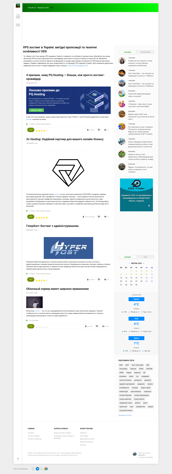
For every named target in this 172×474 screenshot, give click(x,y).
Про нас (83, 445)
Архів (145, 257)
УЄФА (141, 369)
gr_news (90, 326)
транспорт (123, 407)
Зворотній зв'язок (86, 442)
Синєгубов (123, 369)
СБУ (147, 365)
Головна (31, 433)
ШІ (144, 373)
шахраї (150, 407)
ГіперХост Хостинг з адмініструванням (52, 226)
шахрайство (140, 407)
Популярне (127, 52)
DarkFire (92, 130)
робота (137, 403)
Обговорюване (145, 52)
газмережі (145, 376)
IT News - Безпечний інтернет (40, 124)
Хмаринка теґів (43, 8)
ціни (131, 407)
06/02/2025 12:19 (31, 230)
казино (150, 384)
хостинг (29, 119)
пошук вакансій (125, 399)
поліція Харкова (125, 395)
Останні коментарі (34, 439)
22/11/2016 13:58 (31, 293)
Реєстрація (84, 436)
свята (145, 403)
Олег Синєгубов (137, 365)
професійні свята (125, 403)
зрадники (141, 384)
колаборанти (124, 388)
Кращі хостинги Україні (62, 433)
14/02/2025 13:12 (31, 83)
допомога (138, 380)
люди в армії (145, 388)
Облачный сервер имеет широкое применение (57, 288)
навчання (147, 392)
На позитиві (33, 320)
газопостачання (125, 380)
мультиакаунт (136, 392)
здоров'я (147, 380)
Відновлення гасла (87, 439)
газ (137, 376)
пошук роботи (139, 399)
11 (146, 274)
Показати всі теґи (124, 415)
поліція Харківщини (141, 395)
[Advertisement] (90, 28)
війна (131, 376)
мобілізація (123, 392)
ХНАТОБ (149, 369)
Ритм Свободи (90, 217)
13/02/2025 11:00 (31, 143)
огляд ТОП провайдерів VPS (77, 66)
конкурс (135, 388)
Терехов (133, 369)
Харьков (137, 373)
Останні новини (33, 436)
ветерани (122, 376)
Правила (83, 433)
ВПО (121, 365)
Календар (127, 257)
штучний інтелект (125, 410)
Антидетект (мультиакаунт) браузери (64, 437)
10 (141, 274)
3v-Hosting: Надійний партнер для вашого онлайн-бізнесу (65, 139)
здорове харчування (127, 384)
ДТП (127, 365)
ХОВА (121, 373)
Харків (128, 373)
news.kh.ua (32, 8)
